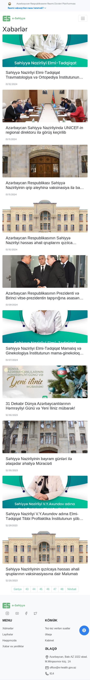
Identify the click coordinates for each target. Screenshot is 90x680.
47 (54, 589)
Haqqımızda (9, 640)
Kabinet (49, 640)
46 (47, 589)
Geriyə (17, 589)
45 (40, 589)
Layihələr (7, 634)
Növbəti (71, 589)
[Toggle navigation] (82, 18)
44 (33, 589)
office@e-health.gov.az (60, 667)
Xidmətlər (8, 628)
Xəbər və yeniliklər (13, 646)
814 (49, 673)
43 (27, 589)
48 (61, 589)
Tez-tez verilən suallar (57, 628)
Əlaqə (48, 634)
